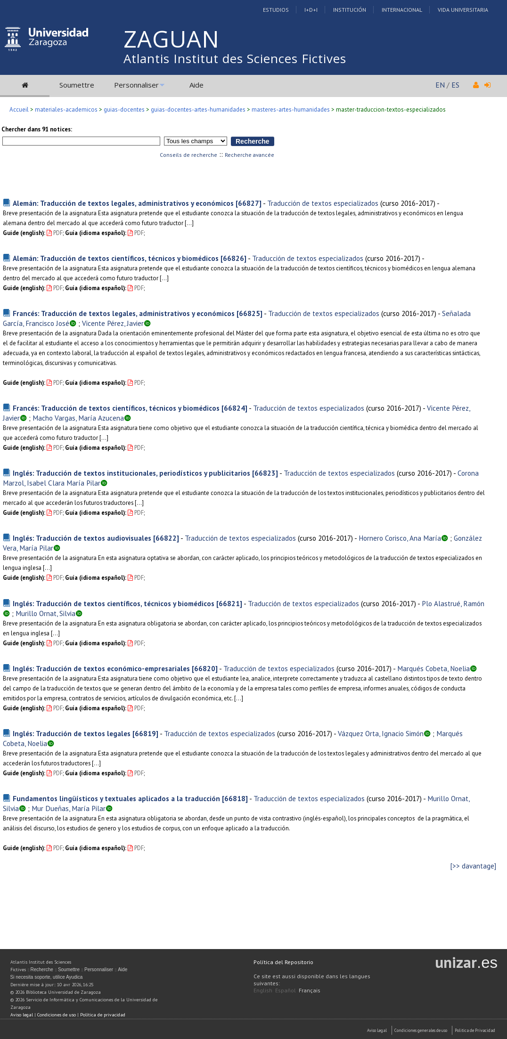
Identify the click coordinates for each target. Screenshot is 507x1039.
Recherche (42, 969)
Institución (349, 9)
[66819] (145, 733)
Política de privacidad (102, 1015)
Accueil (19, 110)
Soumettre (76, 84)
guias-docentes (124, 110)
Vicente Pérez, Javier (113, 323)
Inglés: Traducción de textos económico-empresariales (101, 668)
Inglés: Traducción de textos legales (72, 733)
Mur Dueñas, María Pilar (69, 808)
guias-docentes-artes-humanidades (198, 110)
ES (455, 84)
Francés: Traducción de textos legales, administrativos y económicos (124, 313)
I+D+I (311, 9)
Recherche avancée (249, 154)
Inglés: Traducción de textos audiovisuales (82, 538)
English (263, 990)
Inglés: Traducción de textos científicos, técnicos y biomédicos (113, 603)
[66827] (249, 203)
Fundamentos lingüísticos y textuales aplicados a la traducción (116, 798)
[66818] (235, 798)
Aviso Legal (377, 1030)
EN (440, 84)
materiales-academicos (66, 110)
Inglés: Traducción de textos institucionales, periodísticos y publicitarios (131, 473)
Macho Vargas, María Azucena (78, 417)
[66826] (233, 258)
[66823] (265, 473)
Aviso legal (21, 1015)
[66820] (205, 668)
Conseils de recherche (188, 154)
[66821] (229, 603)
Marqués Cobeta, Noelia (433, 668)
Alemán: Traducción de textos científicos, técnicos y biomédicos (116, 258)
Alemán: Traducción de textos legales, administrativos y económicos (123, 203)
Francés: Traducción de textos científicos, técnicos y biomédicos (116, 408)
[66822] (166, 538)
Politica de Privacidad (475, 1030)
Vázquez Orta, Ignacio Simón (381, 733)
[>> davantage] (473, 865)
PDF (55, 233)
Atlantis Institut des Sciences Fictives (234, 58)
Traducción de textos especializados (322, 203)
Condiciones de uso (56, 1015)
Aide (196, 84)
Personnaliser (136, 84)
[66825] (249, 313)
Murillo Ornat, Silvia (45, 613)
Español (285, 990)
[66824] (234, 408)
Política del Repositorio (283, 962)
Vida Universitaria (463, 9)
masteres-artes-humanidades (291, 110)
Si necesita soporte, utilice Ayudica (46, 977)
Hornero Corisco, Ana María (400, 538)
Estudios (276, 9)
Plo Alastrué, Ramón (453, 603)
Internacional (402, 9)
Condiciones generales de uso (420, 1030)
